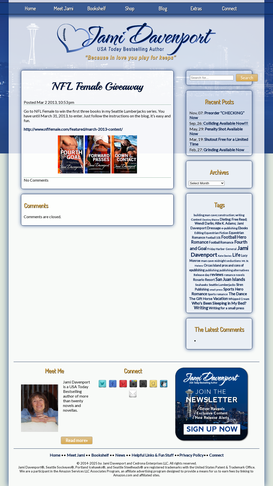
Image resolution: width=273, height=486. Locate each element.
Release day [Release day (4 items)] (201, 275)
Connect (229, 8)
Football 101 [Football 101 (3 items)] (213, 237)
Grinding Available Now (224, 149)
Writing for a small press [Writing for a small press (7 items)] (226, 308)
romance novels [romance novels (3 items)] (234, 274)
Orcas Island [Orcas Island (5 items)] (212, 265)
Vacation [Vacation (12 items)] (220, 298)
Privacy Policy (191, 455)
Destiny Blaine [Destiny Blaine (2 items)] (210, 219)
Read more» (77, 440)
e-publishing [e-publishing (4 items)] (229, 228)
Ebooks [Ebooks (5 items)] (243, 228)
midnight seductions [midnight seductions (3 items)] (227, 260)
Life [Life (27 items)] (236, 255)
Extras (196, 8)
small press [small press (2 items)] (216, 289)
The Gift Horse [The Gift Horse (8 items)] (200, 298)
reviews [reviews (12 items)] (216, 274)
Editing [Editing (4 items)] (199, 233)
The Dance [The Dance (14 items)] (237, 293)
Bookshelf (96, 8)
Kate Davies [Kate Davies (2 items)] (224, 255)
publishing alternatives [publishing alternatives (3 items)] (234, 270)
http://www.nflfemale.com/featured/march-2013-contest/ (73, 129)
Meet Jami (63, 8)
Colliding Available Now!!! (225, 123)
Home (30, 8)
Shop (129, 8)
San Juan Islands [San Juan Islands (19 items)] (230, 279)
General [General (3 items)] (231, 249)
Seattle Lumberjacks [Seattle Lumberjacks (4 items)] (222, 285)
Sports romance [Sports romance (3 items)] (218, 294)
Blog (163, 8)
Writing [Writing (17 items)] (201, 307)
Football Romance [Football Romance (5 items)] (221, 242)
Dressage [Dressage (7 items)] (214, 228)
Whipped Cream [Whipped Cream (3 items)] (238, 298)
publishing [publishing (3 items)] (212, 270)
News (120, 455)
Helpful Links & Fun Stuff (153, 455)
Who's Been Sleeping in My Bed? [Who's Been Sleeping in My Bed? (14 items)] (219, 303)
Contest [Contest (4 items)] (196, 219)
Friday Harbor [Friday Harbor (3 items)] (216, 249)
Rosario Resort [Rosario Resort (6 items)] (204, 280)
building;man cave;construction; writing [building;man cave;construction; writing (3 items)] (219, 215)
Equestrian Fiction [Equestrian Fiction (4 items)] (216, 233)
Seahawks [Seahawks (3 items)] (201, 284)
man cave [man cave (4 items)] (207, 261)
